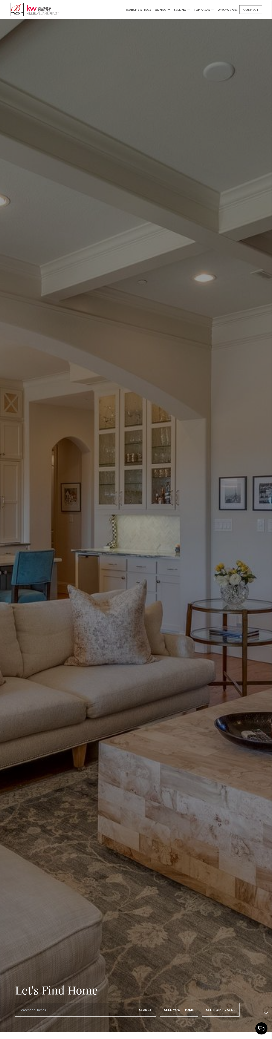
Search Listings (138, 9)
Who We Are (227, 9)
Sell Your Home (179, 1009)
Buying (162, 9)
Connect (250, 9)
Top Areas (204, 9)
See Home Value (221, 1009)
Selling (182, 9)
